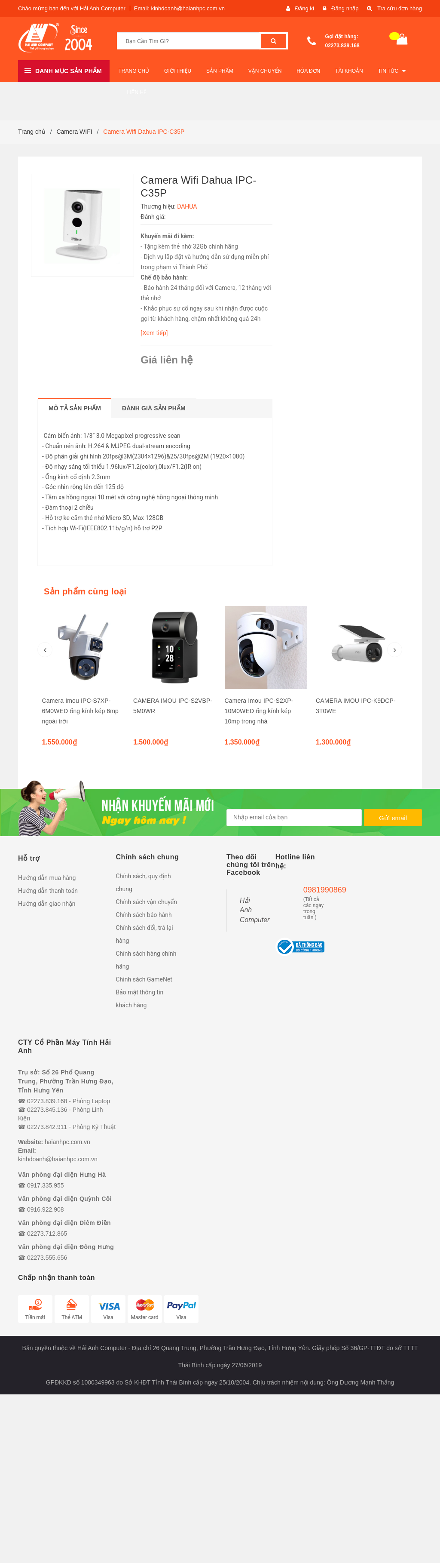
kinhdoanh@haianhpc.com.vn (58, 1159)
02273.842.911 (47, 1126)
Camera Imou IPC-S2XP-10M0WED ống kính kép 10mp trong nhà (259, 711)
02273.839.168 (342, 46)
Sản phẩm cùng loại (85, 591)
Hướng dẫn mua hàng (47, 877)
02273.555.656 (47, 1257)
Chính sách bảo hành (144, 914)
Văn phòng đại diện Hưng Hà (62, 1174)
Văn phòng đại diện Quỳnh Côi (65, 1198)
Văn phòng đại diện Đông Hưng (66, 1246)
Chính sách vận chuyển (146, 901)
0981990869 (313, 890)
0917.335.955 (45, 1185)
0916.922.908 (45, 1209)
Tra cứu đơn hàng (399, 8)
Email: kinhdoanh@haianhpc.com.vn (179, 8)
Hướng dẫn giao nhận (47, 903)
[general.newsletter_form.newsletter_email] (294, 817)
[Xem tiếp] (154, 332)
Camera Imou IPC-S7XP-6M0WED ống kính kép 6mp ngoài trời (80, 711)
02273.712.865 (47, 1233)
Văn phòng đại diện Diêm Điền (64, 1222)
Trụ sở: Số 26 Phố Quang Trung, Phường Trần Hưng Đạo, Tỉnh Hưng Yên (65, 1081)
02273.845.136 (47, 1109)
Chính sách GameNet (144, 979)
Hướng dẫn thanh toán (48, 890)
